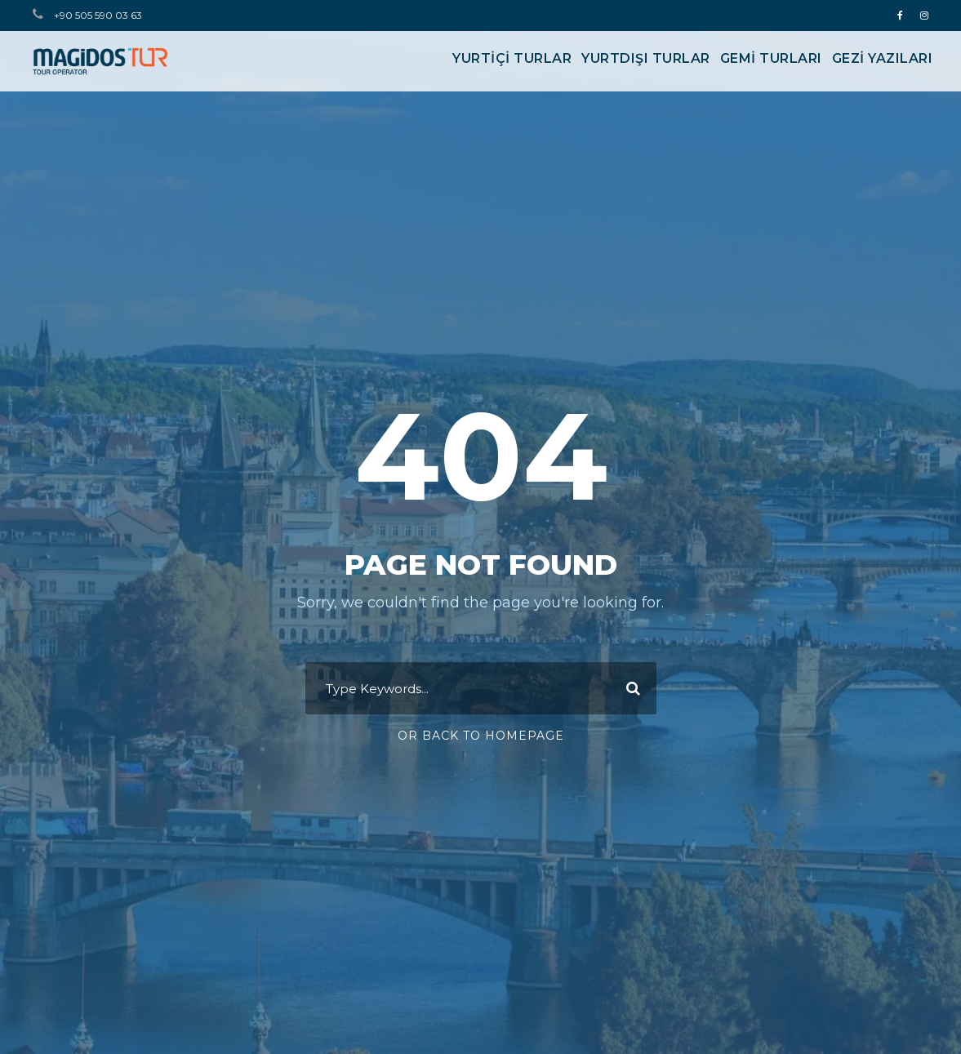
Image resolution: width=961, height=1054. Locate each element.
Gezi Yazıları (882, 58)
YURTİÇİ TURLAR (512, 58)
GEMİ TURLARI (771, 58)
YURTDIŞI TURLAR (645, 58)
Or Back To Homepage (481, 735)
